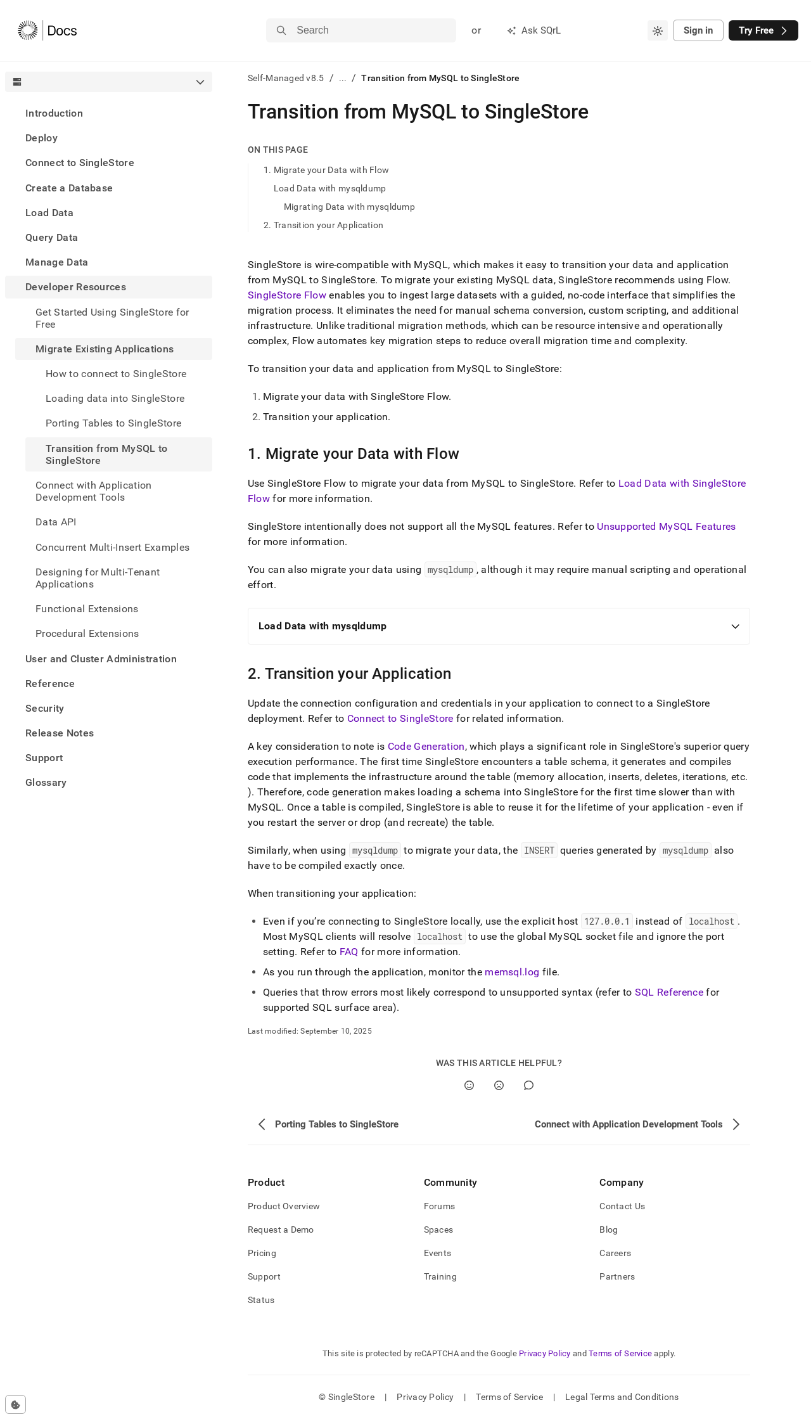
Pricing (262, 1253)
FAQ (349, 952)
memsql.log (512, 972)
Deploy (41, 138)
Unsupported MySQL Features (666, 526)
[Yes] (469, 1085)
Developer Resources (75, 287)
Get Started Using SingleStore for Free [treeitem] (112, 318)
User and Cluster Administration (101, 659)
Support (44, 758)
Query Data (51, 237)
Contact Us (622, 1206)
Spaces (439, 1229)
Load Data (49, 213)
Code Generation (426, 746)
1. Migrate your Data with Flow (326, 170)
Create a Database (69, 188)
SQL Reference (669, 992)
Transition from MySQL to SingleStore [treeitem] (107, 454)
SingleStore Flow (287, 295)
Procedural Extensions (87, 633)
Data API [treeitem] (56, 522)
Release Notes (59, 733)
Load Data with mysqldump (330, 188)
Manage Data (57, 262)
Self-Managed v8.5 (286, 78)
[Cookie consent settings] (15, 1404)
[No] (499, 1085)
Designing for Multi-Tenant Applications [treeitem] (97, 578)
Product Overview (284, 1206)
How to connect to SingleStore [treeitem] (116, 374)
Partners (617, 1276)
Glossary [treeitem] (46, 782)
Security (45, 708)
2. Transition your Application (323, 225)
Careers (615, 1253)
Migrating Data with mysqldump (349, 207)
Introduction (54, 113)
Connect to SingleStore (79, 163)
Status (261, 1300)
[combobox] (658, 30)
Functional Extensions (87, 609)
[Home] (47, 30)
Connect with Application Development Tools (93, 491)
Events (438, 1253)
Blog (608, 1229)
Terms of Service (620, 1353)
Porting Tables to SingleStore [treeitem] (113, 423)
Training (440, 1276)
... (343, 78)
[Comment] (529, 1085)
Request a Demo (281, 1229)
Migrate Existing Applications (104, 349)
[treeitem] (108, 113)
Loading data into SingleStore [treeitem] (115, 398)
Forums (440, 1206)
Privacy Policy (545, 1353)
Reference (50, 683)
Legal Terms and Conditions (622, 1397)
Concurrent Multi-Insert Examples (112, 547)
